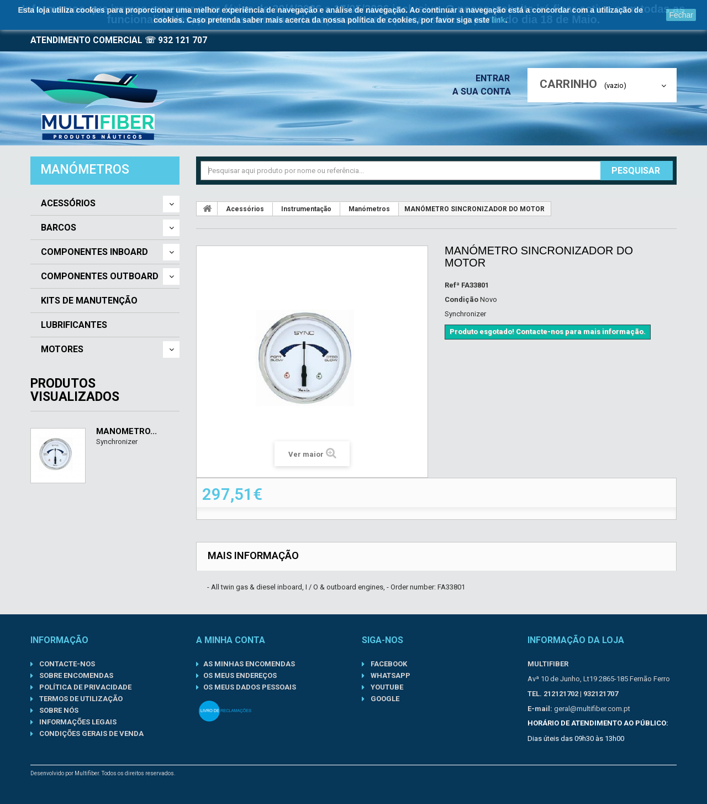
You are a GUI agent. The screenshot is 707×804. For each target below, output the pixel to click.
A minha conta (230, 640)
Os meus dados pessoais (249, 687)
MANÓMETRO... (126, 431)
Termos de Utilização (80, 699)
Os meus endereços (240, 675)
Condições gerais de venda (91, 733)
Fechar (681, 15)
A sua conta (484, 91)
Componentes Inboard (94, 252)
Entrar (496, 78)
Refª (452, 285)
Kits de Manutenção (89, 301)
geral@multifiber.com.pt (592, 708)
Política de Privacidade (84, 687)
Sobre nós (58, 710)
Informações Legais (77, 722)
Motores (62, 349)
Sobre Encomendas (75, 675)
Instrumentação (306, 209)
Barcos (58, 228)
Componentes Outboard (100, 276)
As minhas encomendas (249, 664)
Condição (461, 299)
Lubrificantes (74, 325)
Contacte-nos (66, 664)
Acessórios (68, 203)
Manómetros (369, 209)
